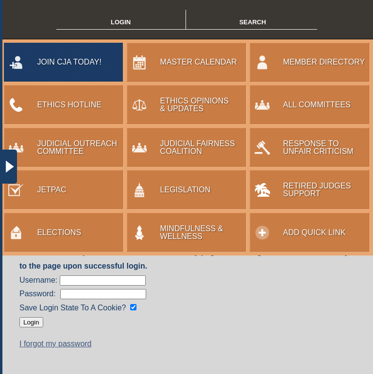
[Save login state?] (133, 307)
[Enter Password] (103, 294)
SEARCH (252, 22)
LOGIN (121, 22)
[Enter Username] (103, 280)
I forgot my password (55, 344)
